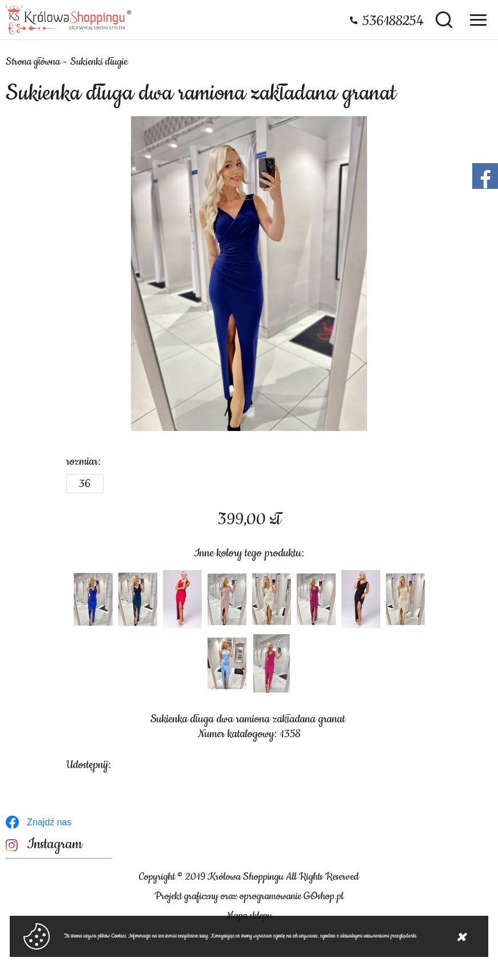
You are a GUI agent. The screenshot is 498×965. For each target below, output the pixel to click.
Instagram (54, 845)
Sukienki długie (99, 62)
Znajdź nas (49, 822)
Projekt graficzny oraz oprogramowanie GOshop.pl (249, 896)
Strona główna (33, 62)
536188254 (393, 21)
